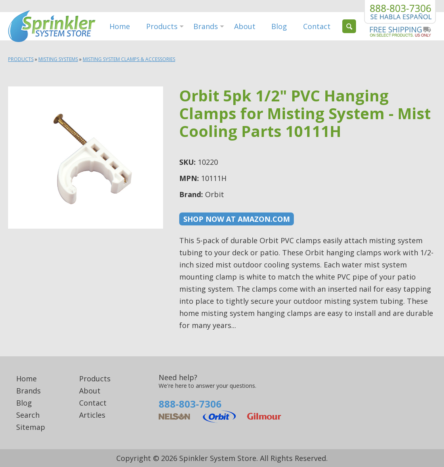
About (245, 26)
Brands (205, 26)
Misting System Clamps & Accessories (129, 59)
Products (162, 26)
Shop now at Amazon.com (236, 219)
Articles (92, 415)
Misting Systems (58, 59)
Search (28, 415)
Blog (279, 26)
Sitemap (30, 427)
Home (119, 26)
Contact (317, 26)
